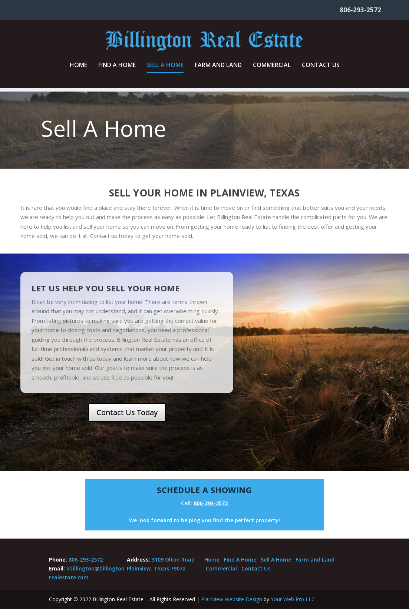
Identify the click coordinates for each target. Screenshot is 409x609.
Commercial (272, 69)
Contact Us (321, 69)
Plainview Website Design (231, 599)
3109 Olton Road (173, 559)
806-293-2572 (360, 10)
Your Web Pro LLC (293, 599)
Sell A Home (165, 69)
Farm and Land (218, 69)
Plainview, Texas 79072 (156, 568)
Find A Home (117, 69)
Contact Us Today (127, 412)
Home (78, 69)
